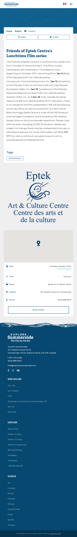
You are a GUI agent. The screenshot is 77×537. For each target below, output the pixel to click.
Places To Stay (14, 434)
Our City (11, 385)
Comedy (11, 488)
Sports (11, 520)
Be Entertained (15, 450)
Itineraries (12, 460)
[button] (64, 3)
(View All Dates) (64, 269)
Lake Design (55, 534)
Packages (12, 455)
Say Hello (12, 412)
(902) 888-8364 (15, 361)
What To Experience (17, 445)
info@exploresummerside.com (22, 365)
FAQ (10, 396)
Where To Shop (15, 439)
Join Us (11, 407)
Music (10, 514)
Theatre (29, 31)
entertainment (15, 158)
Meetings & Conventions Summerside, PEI (27, 401)
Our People (13, 391)
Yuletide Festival (15, 466)
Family (11, 493)
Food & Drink (14, 509)
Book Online (38, 310)
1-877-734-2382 (15, 358)
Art (9, 483)
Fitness (11, 504)
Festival (11, 499)
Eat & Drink (13, 429)
